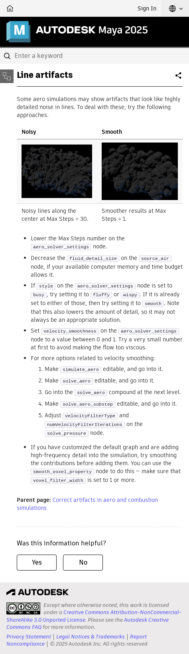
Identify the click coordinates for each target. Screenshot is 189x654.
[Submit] (8, 56)
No (83, 562)
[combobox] (94, 56)
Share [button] (179, 78)
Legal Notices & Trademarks (90, 636)
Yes (37, 562)
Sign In (147, 8)
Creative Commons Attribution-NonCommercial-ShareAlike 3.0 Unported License (93, 615)
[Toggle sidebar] (7, 76)
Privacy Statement (28, 636)
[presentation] (23, 608)
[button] (176, 8)
